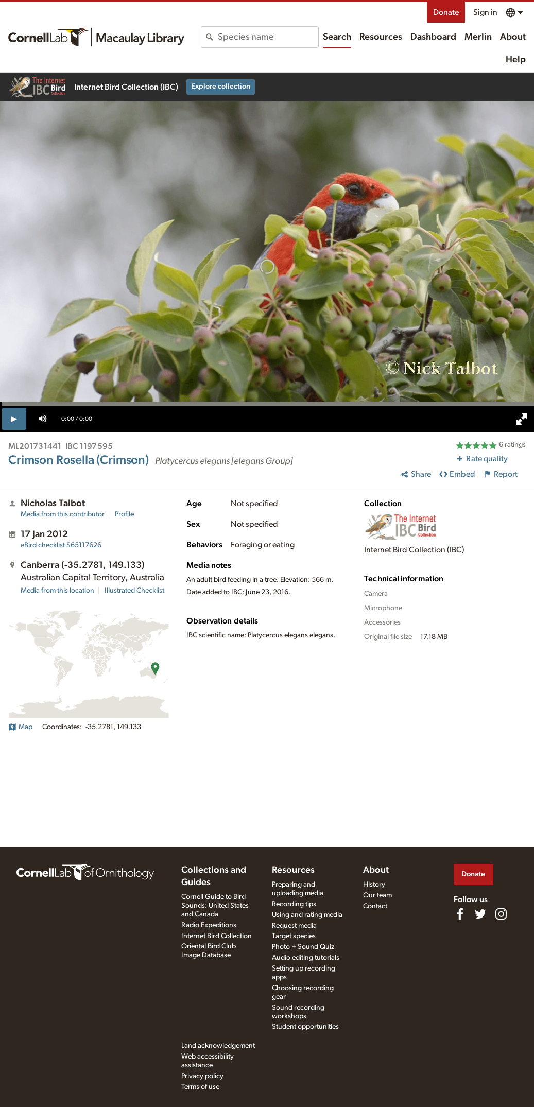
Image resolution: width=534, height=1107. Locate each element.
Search (337, 37)
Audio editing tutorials (305, 957)
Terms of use (200, 1087)
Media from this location (57, 590)
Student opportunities (305, 1026)
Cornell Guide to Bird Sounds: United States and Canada (215, 905)
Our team (377, 895)
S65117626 (61, 545)
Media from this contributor (63, 514)
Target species (294, 936)
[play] (14, 418)
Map (20, 727)
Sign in (485, 12)
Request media (294, 925)
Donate (446, 12)
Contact (375, 906)
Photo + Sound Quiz (303, 946)
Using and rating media (307, 915)
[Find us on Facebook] (460, 914)
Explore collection (220, 86)
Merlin (478, 37)
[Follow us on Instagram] (501, 914)
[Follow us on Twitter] (480, 914)
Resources (380, 37)
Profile (124, 514)
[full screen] (521, 419)
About (513, 37)
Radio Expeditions (208, 925)
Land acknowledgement (218, 1045)
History (374, 884)
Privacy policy (202, 1076)
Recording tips (294, 904)
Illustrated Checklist (134, 590)
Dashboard (433, 37)
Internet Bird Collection (216, 936)
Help (516, 59)
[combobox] (268, 37)
